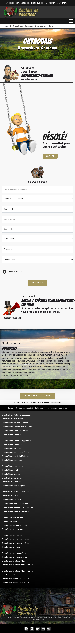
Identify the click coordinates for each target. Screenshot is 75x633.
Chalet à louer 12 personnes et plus (15, 575)
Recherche (37, 283)
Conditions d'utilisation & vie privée (55, 618)
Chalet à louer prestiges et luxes (14, 561)
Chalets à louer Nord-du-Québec (14, 486)
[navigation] (71, 21)
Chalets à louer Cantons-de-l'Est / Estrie (17, 427)
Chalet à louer (18, 26)
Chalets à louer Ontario (10, 496)
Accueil (8, 26)
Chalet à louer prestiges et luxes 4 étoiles (17, 565)
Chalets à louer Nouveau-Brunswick (15, 492)
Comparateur (23, 3)
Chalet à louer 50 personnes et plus (15, 583)
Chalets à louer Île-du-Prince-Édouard (16, 452)
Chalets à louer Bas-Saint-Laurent (15, 423)
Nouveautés (56, 402)
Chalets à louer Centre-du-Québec (15, 431)
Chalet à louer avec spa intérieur (14, 553)
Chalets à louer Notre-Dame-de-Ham (16, 511)
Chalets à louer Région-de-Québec (15, 504)
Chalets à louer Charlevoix (12, 434)
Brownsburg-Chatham (44, 26)
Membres (64, 3)
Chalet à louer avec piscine (12, 535)
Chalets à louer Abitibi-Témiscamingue (17, 415)
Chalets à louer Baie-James (12, 419)
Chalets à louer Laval (10, 470)
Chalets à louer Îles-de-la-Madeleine (15, 456)
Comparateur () (26, 408)
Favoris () (12, 408)
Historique (37, 3)
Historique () (40, 408)
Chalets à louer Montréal (11, 482)
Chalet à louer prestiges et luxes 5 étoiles (17, 571)
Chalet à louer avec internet (12, 529)
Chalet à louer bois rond (11, 521)
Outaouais (29, 26)
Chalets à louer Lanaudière (12, 460)
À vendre (35, 402)
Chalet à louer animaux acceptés (14, 525)
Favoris (9, 3)
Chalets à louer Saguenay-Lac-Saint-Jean (18, 507)
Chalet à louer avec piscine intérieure (16, 539)
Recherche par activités (37, 396)
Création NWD (40, 620)
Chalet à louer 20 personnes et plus (15, 579)
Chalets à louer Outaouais (12, 500)
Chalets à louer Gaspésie (11, 448)
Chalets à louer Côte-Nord (12, 444)
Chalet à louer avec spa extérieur (14, 557)
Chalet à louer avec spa (11, 547)
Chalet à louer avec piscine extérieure (16, 543)
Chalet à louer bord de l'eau (12, 517)
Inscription (51, 3)
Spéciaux (25, 402)
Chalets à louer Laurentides (12, 466)
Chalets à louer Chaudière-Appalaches (16, 441)
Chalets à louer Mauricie (11, 474)
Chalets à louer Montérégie (12, 478)
